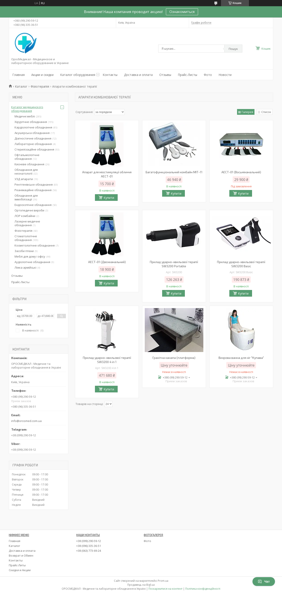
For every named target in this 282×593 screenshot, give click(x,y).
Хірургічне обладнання (31, 122)
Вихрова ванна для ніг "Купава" (241, 358)
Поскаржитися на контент (165, 589)
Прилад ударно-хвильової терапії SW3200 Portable (174, 264)
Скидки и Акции (20, 570)
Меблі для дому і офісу (30, 256)
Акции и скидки (42, 75)
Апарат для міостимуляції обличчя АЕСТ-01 (107, 174)
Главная (18, 75)
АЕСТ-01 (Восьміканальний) (241, 172)
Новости (225, 75)
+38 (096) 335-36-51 (88, 546)
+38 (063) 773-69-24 (88, 551)
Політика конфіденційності (202, 589)
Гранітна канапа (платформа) (173, 358)
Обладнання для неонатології (26, 171)
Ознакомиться (182, 11)
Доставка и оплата (138, 75)
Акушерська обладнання (32, 133)
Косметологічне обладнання (35, 245)
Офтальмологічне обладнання (27, 157)
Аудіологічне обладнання (32, 262)
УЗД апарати (24, 179)
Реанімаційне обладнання (33, 190)
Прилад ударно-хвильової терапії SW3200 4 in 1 (107, 360)
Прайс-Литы (17, 565)
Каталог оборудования (77, 75)
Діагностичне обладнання (33, 138)
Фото (208, 75)
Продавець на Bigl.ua (141, 585)
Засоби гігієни (24, 251)
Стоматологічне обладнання (26, 238)
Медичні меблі (25, 116)
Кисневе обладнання (29, 164)
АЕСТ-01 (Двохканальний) (107, 262)
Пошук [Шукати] (233, 49)
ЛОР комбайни (25, 216)
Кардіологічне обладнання (33, 127)
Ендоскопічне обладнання (33, 205)
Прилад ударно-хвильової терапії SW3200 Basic (241, 264)
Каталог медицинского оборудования (27, 109)
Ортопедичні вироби (29, 210)
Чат (264, 582)
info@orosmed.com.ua (26, 421)
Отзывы (165, 75)
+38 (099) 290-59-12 (88, 541)
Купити (109, 198)
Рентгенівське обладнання (34, 184)
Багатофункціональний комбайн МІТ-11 (174, 172)
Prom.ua (163, 581)
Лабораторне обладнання (33, 144)
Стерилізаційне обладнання (34, 149)
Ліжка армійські (25, 267)
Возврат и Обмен (21, 555)
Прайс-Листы (187, 75)
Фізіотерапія (40, 86)
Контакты (110, 75)
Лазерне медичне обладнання (27, 223)
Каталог (21, 86)
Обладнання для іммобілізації (26, 197)
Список (266, 112)
